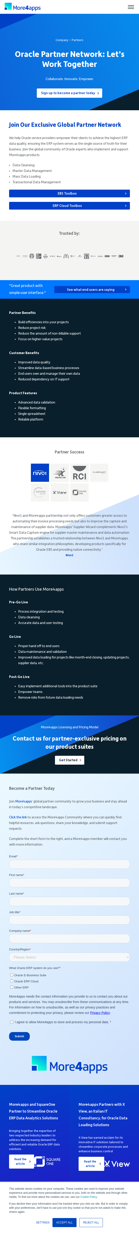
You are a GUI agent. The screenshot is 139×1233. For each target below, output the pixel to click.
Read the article (20, 1161)
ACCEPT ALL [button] (64, 1222)
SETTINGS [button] (43, 1222)
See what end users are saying (90, 289)
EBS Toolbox (67, 193)
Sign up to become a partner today (68, 93)
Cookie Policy (88, 1197)
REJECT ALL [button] (91, 1222)
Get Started (68, 760)
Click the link (18, 817)
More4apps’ (24, 801)
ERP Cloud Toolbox (67, 206)
